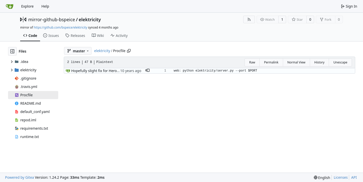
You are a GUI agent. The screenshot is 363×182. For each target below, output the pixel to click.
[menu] (322, 177)
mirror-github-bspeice (51, 19)
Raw (252, 62)
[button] (147, 70)
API (354, 177)
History (319, 62)
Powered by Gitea (19, 177)
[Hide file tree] (12, 51)
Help (45, 6)
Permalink (271, 62)
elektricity (90, 19)
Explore (27, 6)
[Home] (10, 6)
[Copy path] (129, 51)
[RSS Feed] (249, 19)
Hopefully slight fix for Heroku (96, 70)
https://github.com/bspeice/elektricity (60, 27)
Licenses (341, 177)
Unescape (340, 62)
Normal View (296, 62)
